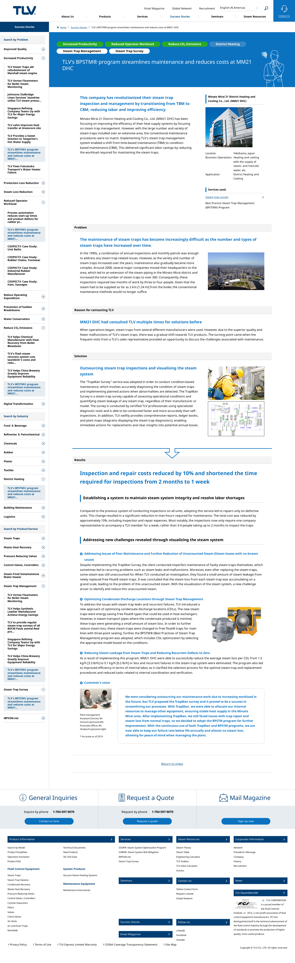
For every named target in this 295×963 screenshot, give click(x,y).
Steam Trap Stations (18, 880)
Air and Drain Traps (18, 925)
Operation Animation (18, 856)
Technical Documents (74, 847)
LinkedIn (180, 930)
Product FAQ (14, 861)
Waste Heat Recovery (19, 889)
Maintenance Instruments (76, 890)
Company (239, 856)
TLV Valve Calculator (187, 865)
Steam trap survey (216, 197)
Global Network (184, 898)
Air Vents (12, 921)
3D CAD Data (70, 856)
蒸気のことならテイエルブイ (24, 10)
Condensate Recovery (19, 884)
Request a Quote (185, 893)
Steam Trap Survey (128, 861)
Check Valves (14, 916)
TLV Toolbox (182, 861)
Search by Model (16, 847)
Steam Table (182, 852)
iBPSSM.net (125, 856)
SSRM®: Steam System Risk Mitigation (139, 852)
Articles (180, 870)
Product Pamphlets (17, 852)
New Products (70, 852)
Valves (11, 912)
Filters (11, 907)
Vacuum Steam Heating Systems (80, 875)
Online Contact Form (187, 889)
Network (238, 847)
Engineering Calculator (188, 856)
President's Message (244, 852)
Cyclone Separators (18, 903)
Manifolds (13, 930)
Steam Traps (14, 875)
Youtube (180, 939)
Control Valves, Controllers (21, 898)
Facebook (181, 935)
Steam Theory (183, 847)
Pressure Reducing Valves (21, 893)
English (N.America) (232, 7)
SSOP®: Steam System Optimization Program (142, 847)
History (237, 861)
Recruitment (240, 865)
